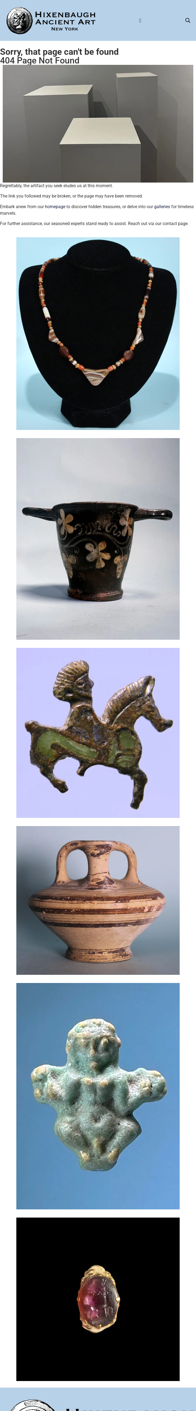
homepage (55, 206)
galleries (162, 206)
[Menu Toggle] (140, 20)
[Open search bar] (188, 20)
